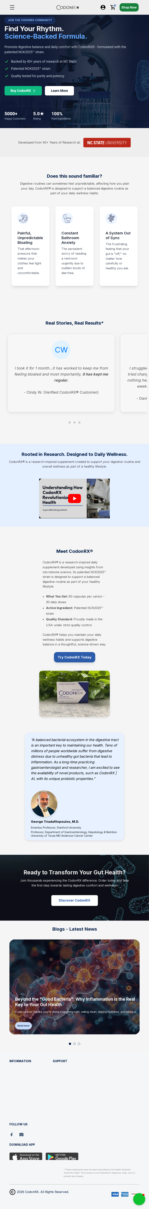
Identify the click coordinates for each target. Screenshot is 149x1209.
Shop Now (129, 7)
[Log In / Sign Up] (103, 7)
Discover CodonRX (74, 900)
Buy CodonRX (23, 91)
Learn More (59, 91)
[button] (70, 1044)
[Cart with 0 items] (113, 7)
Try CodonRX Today (74, 657)
